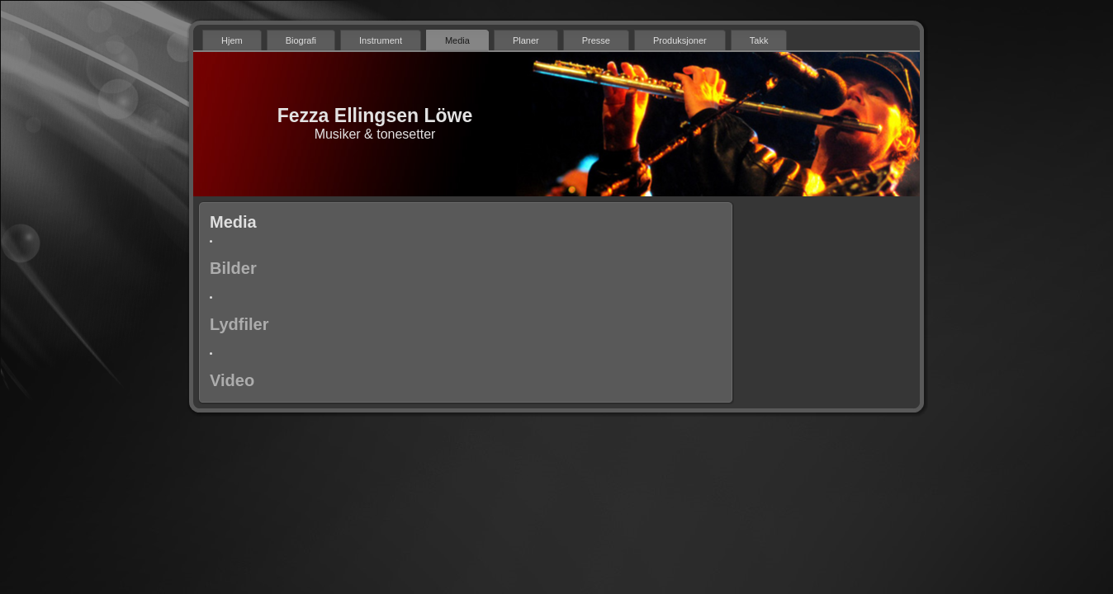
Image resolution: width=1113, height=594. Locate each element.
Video (232, 380)
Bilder (233, 268)
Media (233, 222)
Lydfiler (239, 324)
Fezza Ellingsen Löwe (374, 115)
